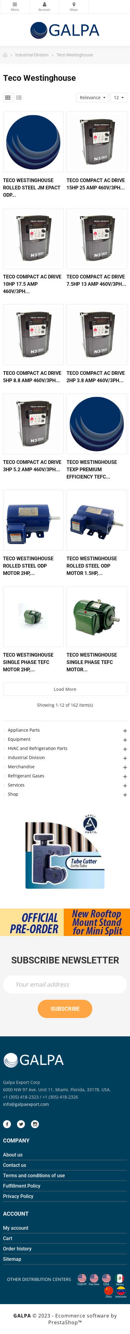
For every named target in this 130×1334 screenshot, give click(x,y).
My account (15, 1228)
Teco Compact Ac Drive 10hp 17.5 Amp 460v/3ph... (32, 284)
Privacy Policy (18, 1196)
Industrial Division (26, 757)
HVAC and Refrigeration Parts (37, 748)
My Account (44, 4)
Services (16, 785)
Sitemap (12, 1259)
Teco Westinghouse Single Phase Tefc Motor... (92, 662)
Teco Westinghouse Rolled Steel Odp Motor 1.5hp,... (92, 566)
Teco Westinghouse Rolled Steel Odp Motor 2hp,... (28, 566)
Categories (14, 4)
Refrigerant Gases (26, 776)
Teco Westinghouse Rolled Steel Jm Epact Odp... (31, 188)
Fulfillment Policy (21, 1186)
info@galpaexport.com (26, 1104)
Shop (13, 794)
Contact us (14, 1165)
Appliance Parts (24, 730)
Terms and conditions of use (34, 1175)
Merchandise (21, 766)
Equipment (19, 739)
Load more (65, 689)
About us (12, 1155)
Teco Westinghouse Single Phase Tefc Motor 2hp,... (28, 662)
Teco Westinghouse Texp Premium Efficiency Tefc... (92, 469)
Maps (73, 4)
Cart (7, 1238)
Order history (17, 1249)
